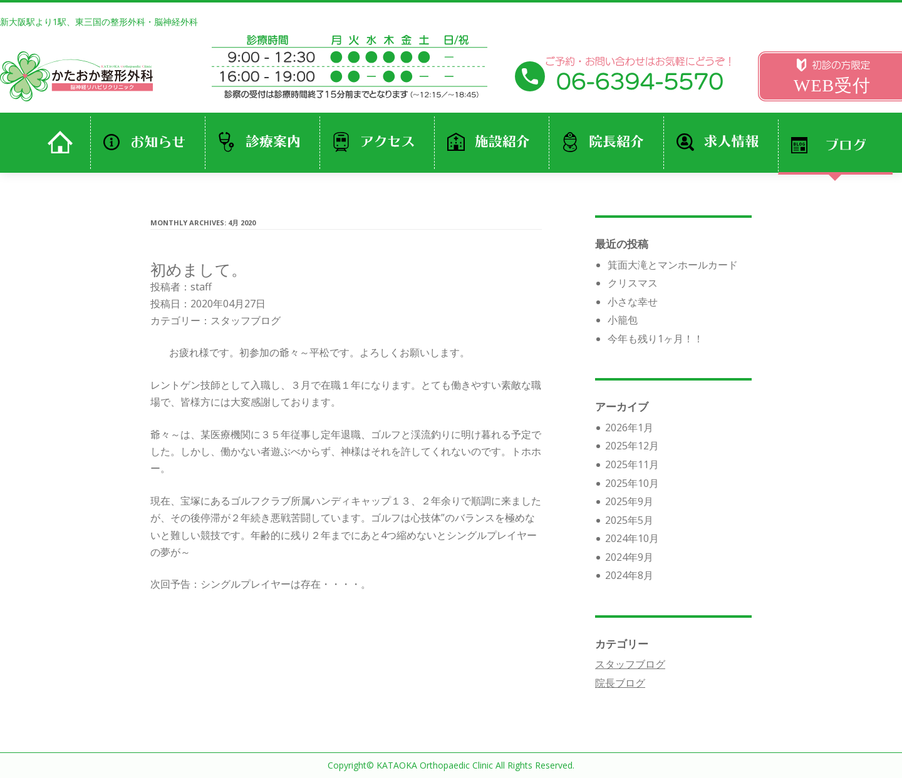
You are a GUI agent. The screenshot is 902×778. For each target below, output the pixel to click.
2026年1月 (629, 427)
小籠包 (623, 320)
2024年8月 (629, 575)
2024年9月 (629, 557)
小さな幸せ (633, 302)
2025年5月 (629, 520)
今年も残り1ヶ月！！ (655, 338)
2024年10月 (632, 538)
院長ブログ (620, 683)
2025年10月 (632, 483)
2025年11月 (632, 464)
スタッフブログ (245, 320)
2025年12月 (632, 446)
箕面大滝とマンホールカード (673, 265)
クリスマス (633, 283)
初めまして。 (198, 269)
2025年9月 (629, 501)
